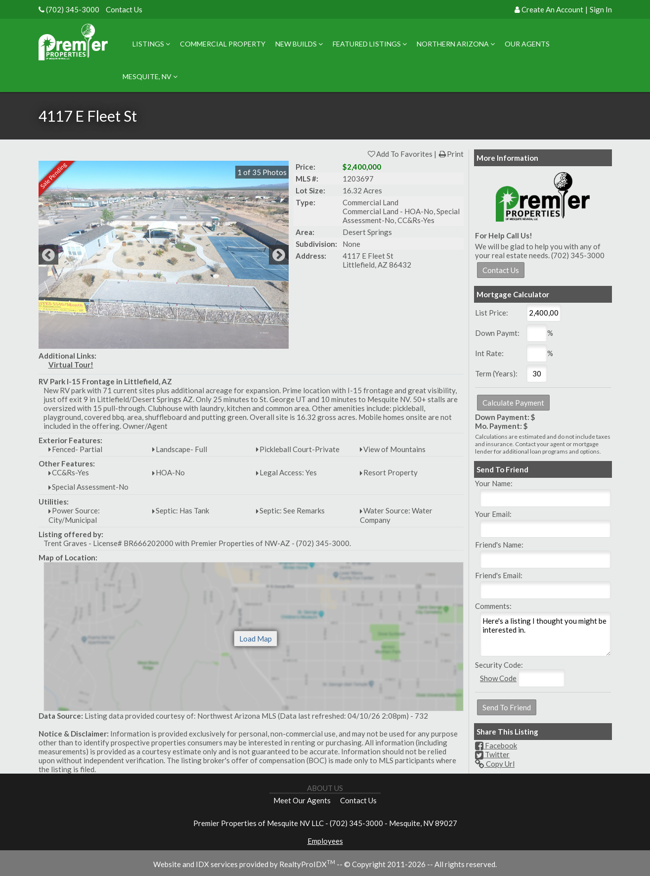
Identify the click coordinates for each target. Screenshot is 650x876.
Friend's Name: (499, 544)
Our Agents (527, 44)
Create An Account (552, 9)
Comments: (493, 605)
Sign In (601, 9)
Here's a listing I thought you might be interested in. (545, 634)
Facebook (496, 745)
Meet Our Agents (302, 800)
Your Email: (493, 513)
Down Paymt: (497, 332)
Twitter (492, 754)
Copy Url (495, 763)
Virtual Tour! (70, 364)
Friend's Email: (498, 575)
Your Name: (494, 483)
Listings (151, 44)
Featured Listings (370, 44)
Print (451, 153)
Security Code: (499, 664)
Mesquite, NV (150, 76)
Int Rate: (489, 353)
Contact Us (124, 9)
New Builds (299, 44)
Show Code (498, 678)
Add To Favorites (400, 153)
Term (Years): (496, 373)
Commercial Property (222, 44)
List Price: (491, 312)
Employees (325, 840)
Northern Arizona (456, 44)
